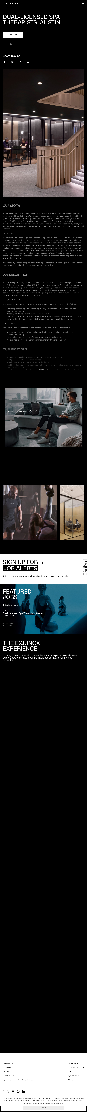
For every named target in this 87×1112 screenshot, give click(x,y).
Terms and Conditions (76, 1067)
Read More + (43, 369)
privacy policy (29, 1103)
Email (28, 62)
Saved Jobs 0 (8, 624)
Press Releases (8, 1076)
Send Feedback (9, 1063)
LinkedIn (20, 62)
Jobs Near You (10, 605)
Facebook (4, 61)
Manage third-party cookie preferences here (48, 1103)
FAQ (69, 1072)
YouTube (13, 1091)
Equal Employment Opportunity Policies (18, 1080)
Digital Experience (75, 1076)
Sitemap (71, 1080)
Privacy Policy (73, 1063)
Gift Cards (7, 1067)
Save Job (13, 44)
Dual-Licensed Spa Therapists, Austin (23, 613)
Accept (43, 1108)
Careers (6, 1072)
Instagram (18, 1091)
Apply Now (13, 35)
